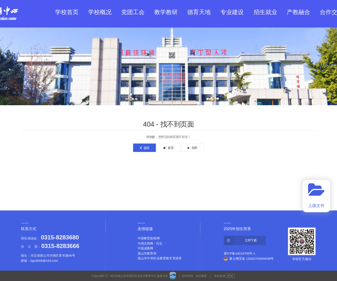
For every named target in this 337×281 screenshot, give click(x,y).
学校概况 (100, 12)
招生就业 (265, 12)
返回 (144, 148)
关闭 (192, 148)
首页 (168, 148)
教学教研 (166, 12)
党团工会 (133, 12)
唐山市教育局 (147, 253)
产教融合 (298, 12)
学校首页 (66, 12)
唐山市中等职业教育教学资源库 (160, 258)
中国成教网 (146, 248)
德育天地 (199, 12)
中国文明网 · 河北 (150, 243)
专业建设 (232, 12)
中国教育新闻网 (149, 238)
